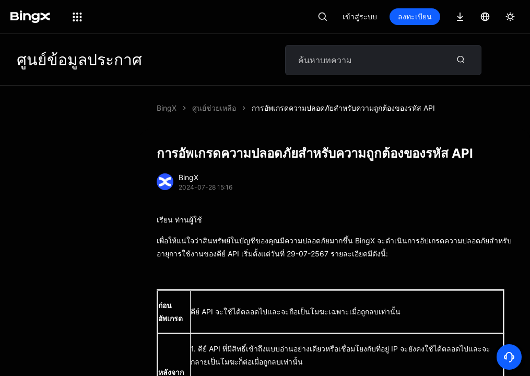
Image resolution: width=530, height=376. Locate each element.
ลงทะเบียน (415, 16)
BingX (166, 107)
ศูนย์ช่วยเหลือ (214, 107)
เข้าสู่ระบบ (360, 16)
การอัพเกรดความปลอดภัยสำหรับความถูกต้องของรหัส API (343, 107)
